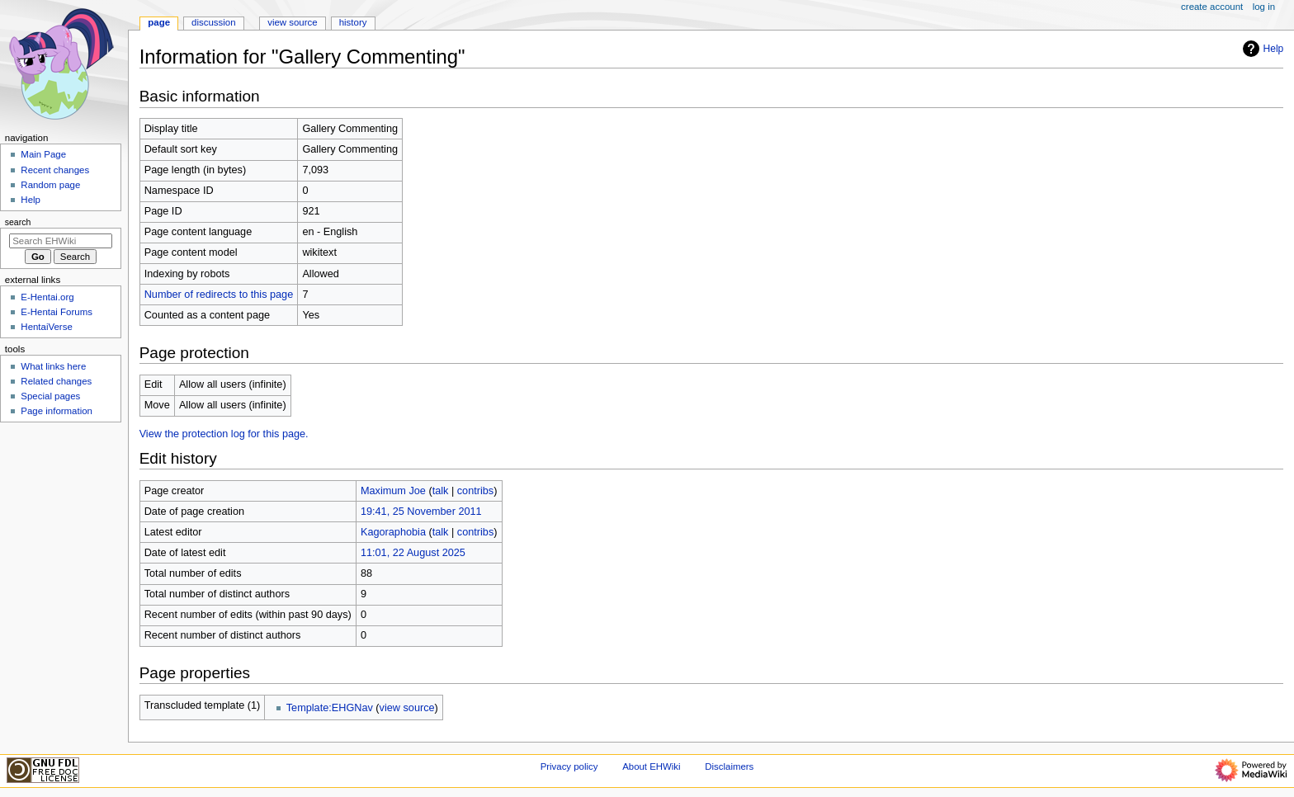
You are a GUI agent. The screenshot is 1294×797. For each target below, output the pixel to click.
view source (407, 708)
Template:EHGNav (329, 708)
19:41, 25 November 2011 (421, 511)
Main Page (43, 154)
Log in (1264, 7)
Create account (1212, 7)
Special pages (50, 396)
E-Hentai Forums (56, 312)
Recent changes (55, 170)
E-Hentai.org (47, 297)
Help (1261, 48)
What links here (53, 366)
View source (292, 22)
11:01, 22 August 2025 (413, 553)
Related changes (56, 381)
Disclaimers (729, 766)
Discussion (213, 22)
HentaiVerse (46, 327)
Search (18, 222)
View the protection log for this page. (224, 434)
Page (159, 22)
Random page (50, 185)
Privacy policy (569, 766)
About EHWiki (651, 766)
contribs (475, 491)
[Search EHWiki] (60, 240)
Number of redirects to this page (219, 294)
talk (440, 491)
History (353, 22)
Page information (56, 411)
